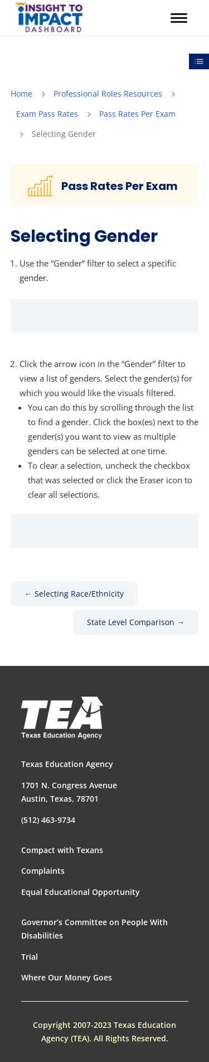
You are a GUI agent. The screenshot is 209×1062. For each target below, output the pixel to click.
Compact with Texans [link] (62, 850)
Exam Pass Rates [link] (47, 113)
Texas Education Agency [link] (67, 764)
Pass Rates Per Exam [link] (137, 113)
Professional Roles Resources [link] (108, 93)
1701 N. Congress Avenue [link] (69, 785)
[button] (179, 18)
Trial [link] (29, 956)
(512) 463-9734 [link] (48, 820)
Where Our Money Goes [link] (66, 977)
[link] (49, 17)
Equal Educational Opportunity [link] (80, 892)
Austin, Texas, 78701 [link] (60, 798)
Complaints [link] (43, 870)
